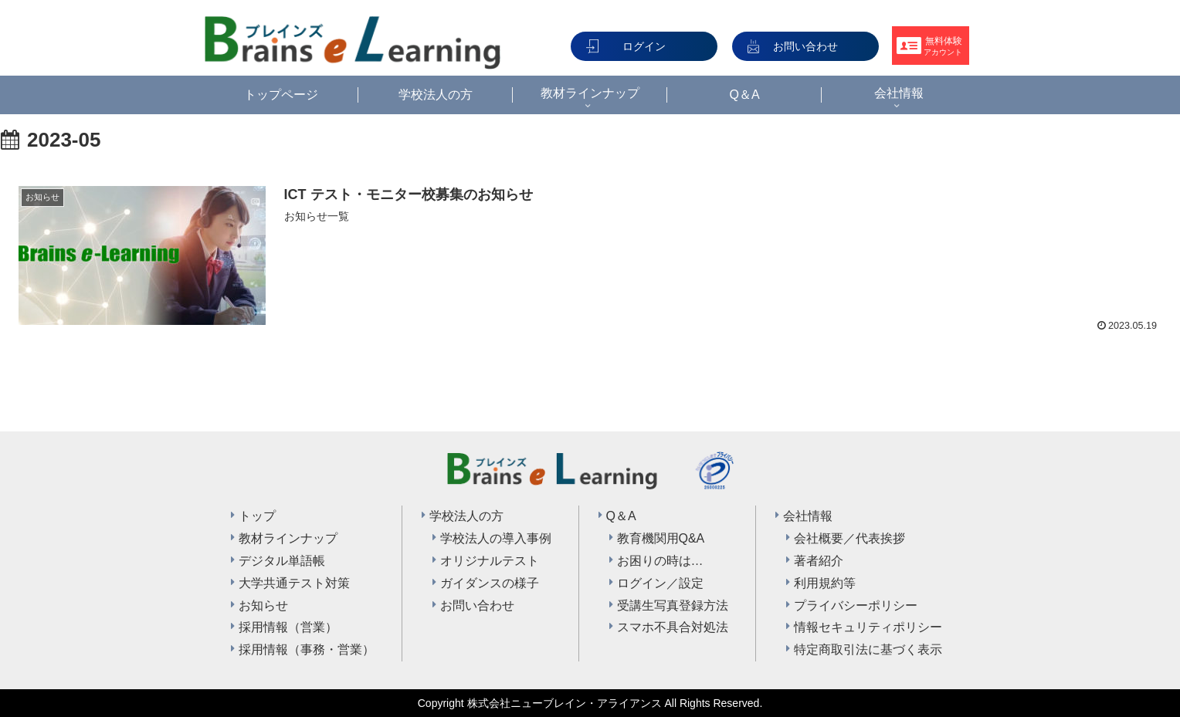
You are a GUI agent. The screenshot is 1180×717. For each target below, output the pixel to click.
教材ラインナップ (288, 538)
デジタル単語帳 (282, 560)
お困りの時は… (660, 560)
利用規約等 (825, 583)
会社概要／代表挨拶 (849, 538)
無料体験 (943, 46)
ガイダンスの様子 (489, 583)
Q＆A (621, 516)
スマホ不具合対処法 (672, 627)
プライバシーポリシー (855, 605)
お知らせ (263, 605)
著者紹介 (818, 560)
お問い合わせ (805, 46)
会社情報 (807, 516)
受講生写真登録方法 (672, 605)
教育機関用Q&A (661, 538)
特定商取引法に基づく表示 (868, 649)
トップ (257, 516)
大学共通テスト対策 (294, 583)
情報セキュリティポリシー (868, 627)
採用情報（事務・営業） (307, 649)
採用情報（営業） (288, 627)
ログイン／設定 (660, 583)
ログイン (644, 46)
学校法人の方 (466, 516)
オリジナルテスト (489, 560)
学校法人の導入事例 (495, 538)
